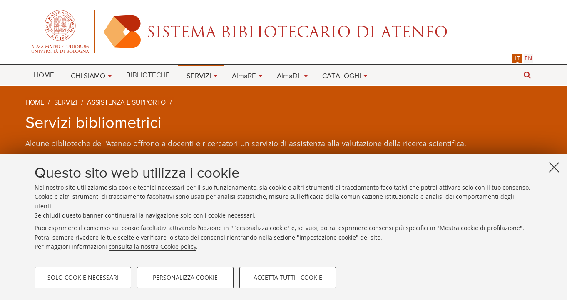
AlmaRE (244, 76)
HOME (44, 75)
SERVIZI (199, 76)
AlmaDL (289, 76)
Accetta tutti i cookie (288, 277)
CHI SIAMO (88, 76)
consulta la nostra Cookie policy (152, 246)
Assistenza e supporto (126, 103)
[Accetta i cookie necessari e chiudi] (554, 167)
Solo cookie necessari (83, 277)
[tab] (517, 58)
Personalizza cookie (185, 277)
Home (34, 103)
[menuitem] (43, 75)
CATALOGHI (341, 76)
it (517, 58)
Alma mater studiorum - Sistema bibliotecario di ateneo (283, 31)
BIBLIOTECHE (148, 75)
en (528, 58)
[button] (527, 75)
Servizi (65, 103)
